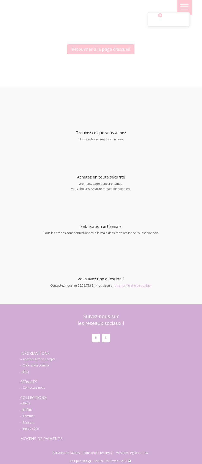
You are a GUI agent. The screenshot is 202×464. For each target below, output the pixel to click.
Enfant (27, 399)
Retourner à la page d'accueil (101, 49)
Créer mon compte (36, 355)
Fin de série (31, 418)
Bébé (26, 393)
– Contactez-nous (32, 377)
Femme (28, 405)
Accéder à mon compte (39, 349)
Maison (28, 412)
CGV (146, 442)
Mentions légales (127, 442)
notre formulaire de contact (132, 275)
